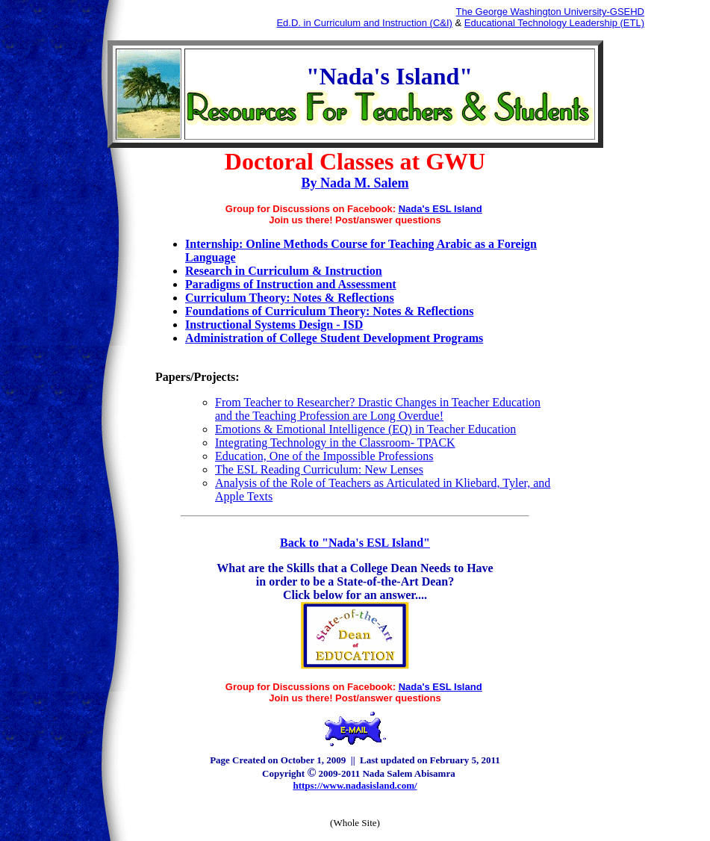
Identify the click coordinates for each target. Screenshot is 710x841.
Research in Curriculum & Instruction (283, 270)
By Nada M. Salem (355, 183)
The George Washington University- (533, 11)
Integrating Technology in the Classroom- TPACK (335, 442)
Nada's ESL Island (440, 208)
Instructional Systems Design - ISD (274, 324)
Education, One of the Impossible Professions (324, 456)
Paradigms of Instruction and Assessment (290, 284)
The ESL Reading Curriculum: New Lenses (319, 469)
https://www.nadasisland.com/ (355, 785)
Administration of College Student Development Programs (334, 338)
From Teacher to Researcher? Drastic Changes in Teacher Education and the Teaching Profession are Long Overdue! (378, 409)
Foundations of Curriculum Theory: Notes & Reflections (329, 311)
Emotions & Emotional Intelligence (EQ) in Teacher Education (365, 429)
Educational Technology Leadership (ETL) (554, 22)
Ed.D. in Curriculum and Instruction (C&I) (364, 22)
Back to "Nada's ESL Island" (355, 542)
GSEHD (627, 11)
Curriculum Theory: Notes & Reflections (289, 297)
